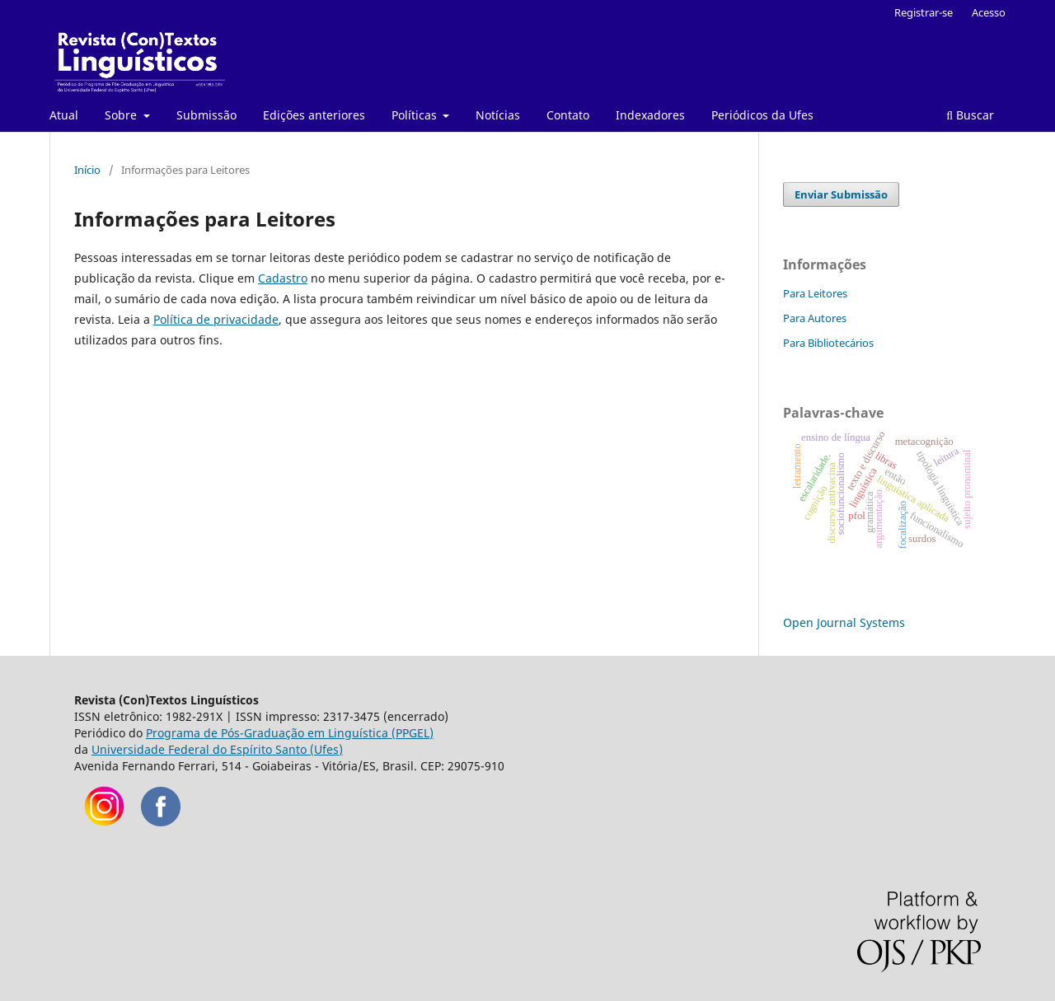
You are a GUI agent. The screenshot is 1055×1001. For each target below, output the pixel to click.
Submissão (206, 115)
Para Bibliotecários (828, 342)
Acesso (989, 12)
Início (87, 169)
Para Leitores (815, 293)
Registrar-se (923, 12)
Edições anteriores (314, 115)
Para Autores (814, 318)
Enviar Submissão (841, 194)
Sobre (122, 115)
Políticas (416, 115)
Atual (63, 115)
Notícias (498, 115)
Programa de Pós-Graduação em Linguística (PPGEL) (290, 733)
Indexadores (650, 115)
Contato (567, 115)
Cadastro (282, 278)
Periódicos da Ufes (762, 115)
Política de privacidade (216, 319)
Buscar (970, 115)
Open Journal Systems (844, 622)
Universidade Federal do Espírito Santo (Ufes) (217, 749)
